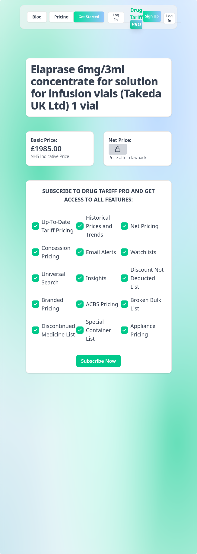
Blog (37, 17)
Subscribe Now (98, 361)
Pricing (61, 17)
